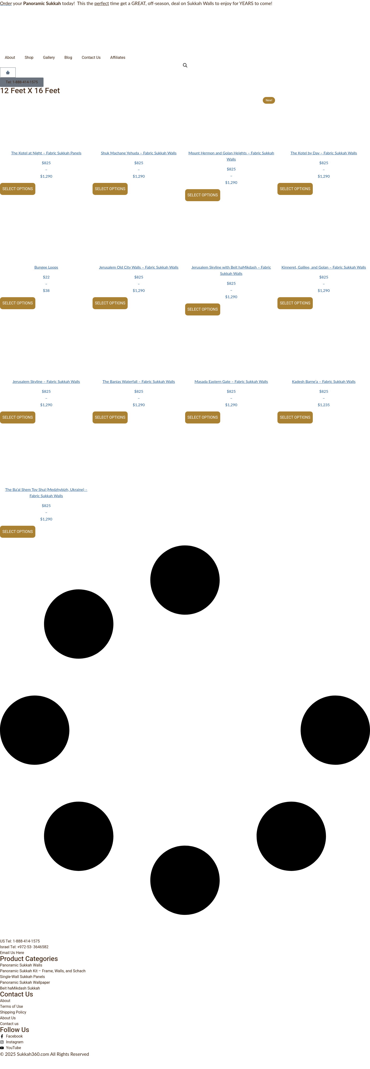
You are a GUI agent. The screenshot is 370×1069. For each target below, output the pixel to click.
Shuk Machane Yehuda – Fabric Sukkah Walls (138, 153)
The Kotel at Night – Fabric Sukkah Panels (46, 153)
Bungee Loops (46, 267)
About (10, 57)
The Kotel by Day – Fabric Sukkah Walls (324, 153)
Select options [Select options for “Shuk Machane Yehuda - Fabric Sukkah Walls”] (110, 189)
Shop (29, 57)
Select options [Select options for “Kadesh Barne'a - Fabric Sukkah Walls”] (295, 417)
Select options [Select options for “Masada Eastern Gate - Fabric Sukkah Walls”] (203, 417)
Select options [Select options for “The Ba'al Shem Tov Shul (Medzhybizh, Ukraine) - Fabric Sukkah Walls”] (17, 532)
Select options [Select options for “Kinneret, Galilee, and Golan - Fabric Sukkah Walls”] (295, 303)
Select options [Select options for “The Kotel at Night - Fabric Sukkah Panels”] (17, 189)
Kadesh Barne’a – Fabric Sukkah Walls (324, 381)
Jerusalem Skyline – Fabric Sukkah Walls (46, 381)
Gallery (49, 57)
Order (6, 3)
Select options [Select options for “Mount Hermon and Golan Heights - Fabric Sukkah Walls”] (203, 195)
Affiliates (117, 57)
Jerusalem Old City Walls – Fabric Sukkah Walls (138, 267)
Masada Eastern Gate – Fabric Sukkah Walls (231, 381)
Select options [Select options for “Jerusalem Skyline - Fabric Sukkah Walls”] (17, 417)
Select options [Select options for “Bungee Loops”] (17, 303)
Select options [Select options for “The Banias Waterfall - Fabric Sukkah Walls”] (110, 417)
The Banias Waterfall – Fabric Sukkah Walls (138, 381)
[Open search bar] (185, 65)
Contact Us (91, 57)
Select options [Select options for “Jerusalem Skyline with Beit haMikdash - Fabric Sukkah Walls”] (203, 309)
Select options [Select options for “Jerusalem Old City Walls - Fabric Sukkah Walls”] (110, 303)
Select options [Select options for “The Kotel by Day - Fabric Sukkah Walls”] (295, 189)
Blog (68, 57)
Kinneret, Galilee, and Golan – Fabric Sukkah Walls (324, 267)
